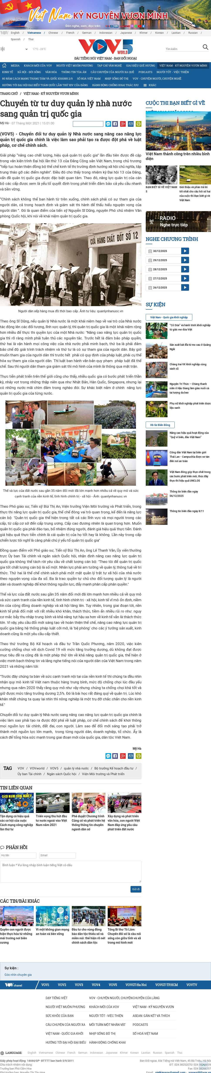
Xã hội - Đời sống (29, 72)
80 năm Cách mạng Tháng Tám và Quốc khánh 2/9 (37, 78)
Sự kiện (155, 304)
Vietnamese (34, 32)
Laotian (176, 32)
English (15, 32)
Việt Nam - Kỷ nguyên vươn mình (183, 65)
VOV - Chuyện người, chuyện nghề (157, 78)
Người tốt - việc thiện (173, 72)
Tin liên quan (16, 788)
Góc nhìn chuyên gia (18, 974)
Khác (149, 85)
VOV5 (54, 768)
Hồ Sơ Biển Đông (160, 425)
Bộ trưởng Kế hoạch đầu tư (113, 768)
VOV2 (62, 985)
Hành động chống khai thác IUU (115, 85)
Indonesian (105, 32)
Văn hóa (51, 72)
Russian (193, 32)
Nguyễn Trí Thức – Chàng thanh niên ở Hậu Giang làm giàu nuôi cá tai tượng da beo (189, 388)
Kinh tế (7, 72)
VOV (21, 768)
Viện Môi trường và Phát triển (103, 774)
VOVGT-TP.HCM (166, 985)
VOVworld (37, 768)
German (87, 32)
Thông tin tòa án (73, 72)
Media (15, 65)
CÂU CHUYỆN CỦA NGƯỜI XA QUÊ (112, 72)
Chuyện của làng (146, 998)
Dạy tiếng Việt (56, 998)
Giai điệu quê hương (140, 65)
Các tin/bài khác (20, 901)
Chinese (54, 32)
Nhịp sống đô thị (116, 78)
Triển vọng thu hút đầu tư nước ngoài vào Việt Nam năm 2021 (51, 820)
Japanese (126, 32)
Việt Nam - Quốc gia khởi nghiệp (169, 317)
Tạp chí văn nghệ (109, 65)
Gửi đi (136, 889)
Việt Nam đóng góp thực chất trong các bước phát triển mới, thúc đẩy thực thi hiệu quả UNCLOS (190, 476)
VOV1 (45, 985)
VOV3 (79, 985)
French (70, 32)
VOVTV (191, 985)
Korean (159, 32)
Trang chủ (9, 94)
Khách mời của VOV (38, 65)
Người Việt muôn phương (74, 65)
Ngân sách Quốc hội (61, 774)
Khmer (143, 32)
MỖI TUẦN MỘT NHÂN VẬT (107, 1024)
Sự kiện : (11, 968)
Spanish (169, 1052)
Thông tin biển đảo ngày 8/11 (187, 511)
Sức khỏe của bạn (60, 1016)
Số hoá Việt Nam (88, 78)
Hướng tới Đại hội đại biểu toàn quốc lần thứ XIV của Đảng (45, 85)
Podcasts (145, 72)
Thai (179, 1052)
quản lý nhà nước (76, 768)
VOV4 (96, 985)
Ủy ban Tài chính (29, 774)
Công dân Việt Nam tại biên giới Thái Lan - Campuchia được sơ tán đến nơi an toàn (189, 457)
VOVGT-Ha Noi (136, 985)
